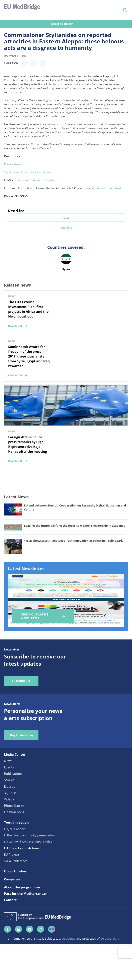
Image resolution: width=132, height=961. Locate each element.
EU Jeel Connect (14, 829)
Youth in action (16, 822)
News (8, 761)
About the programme (22, 887)
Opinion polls (14, 812)
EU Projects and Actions (21, 848)
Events (9, 767)
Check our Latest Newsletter (34, 616)
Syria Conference (15, 861)
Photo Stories (14, 805)
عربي (66, 218)
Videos (9, 799)
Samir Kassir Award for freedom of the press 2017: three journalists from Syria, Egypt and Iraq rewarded (29, 356)
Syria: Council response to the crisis (28, 172)
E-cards (9, 786)
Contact (10, 900)
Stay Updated (18, 735)
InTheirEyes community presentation (29, 835)
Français (66, 228)
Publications (13, 773)
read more (15, 326)
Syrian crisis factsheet (106, 188)
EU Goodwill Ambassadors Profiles (28, 842)
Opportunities (15, 871)
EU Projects (12, 854)
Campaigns (12, 879)
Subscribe (18, 681)
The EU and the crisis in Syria (34, 180)
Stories (9, 780)
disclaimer (68, 938)
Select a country (62, 24)
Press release (13, 164)
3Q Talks (10, 793)
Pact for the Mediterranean (25, 893)
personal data (110, 938)
